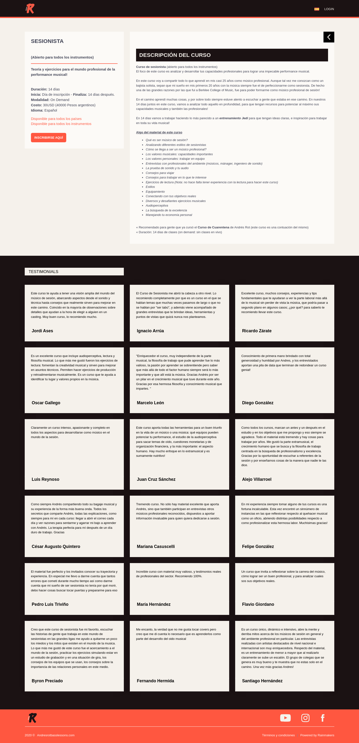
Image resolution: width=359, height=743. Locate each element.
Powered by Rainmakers (317, 735)
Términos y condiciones (278, 735)
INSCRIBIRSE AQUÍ (48, 137)
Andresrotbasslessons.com (56, 735)
